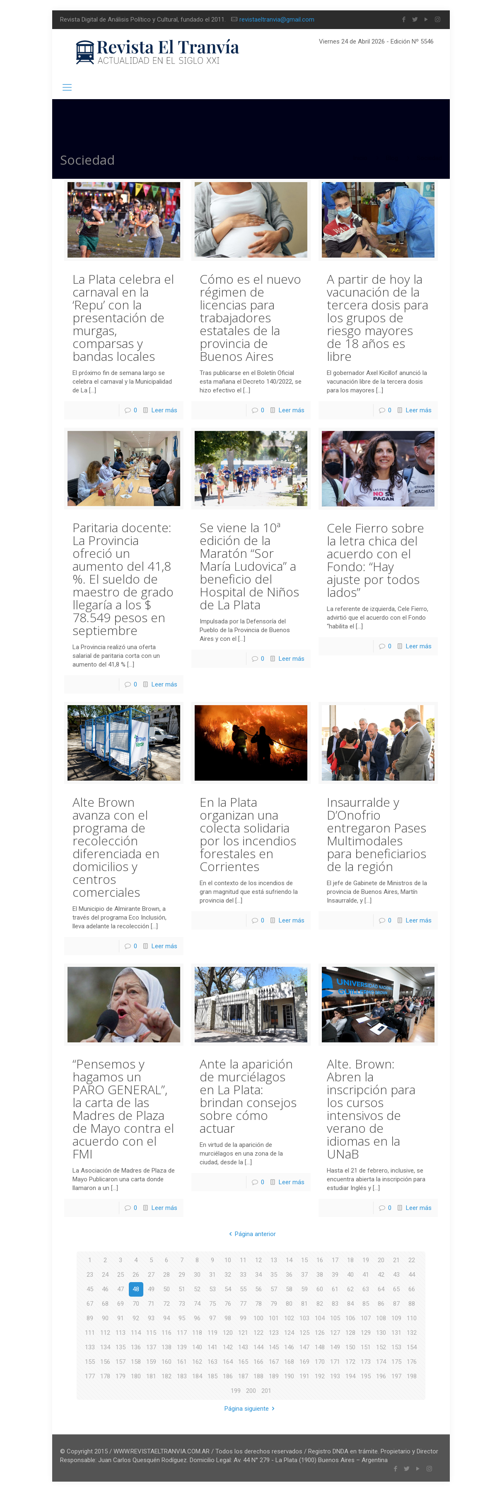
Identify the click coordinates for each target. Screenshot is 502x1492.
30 (197, 1274)
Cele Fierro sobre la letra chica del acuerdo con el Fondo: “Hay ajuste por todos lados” (375, 560)
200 (251, 1391)
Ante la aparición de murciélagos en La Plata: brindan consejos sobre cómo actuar (248, 1096)
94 (166, 1318)
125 (304, 1332)
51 (182, 1289)
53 (212, 1289)
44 (411, 1274)
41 (365, 1274)
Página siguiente (251, 1408)
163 (212, 1361)
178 (105, 1376)
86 (381, 1303)
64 (381, 1289)
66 (411, 1289)
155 (90, 1361)
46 (105, 1289)
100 (258, 1318)
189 (274, 1376)
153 (396, 1347)
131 (396, 1332)
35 (273, 1274)
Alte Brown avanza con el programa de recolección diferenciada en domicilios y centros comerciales (115, 847)
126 (320, 1332)
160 (166, 1361)
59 (304, 1289)
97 (212, 1318)
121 (243, 1332)
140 (197, 1347)
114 (136, 1332)
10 (227, 1260)
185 (212, 1376)
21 (396, 1260)
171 (335, 1361)
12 (258, 1260)
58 (289, 1289)
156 (105, 1361)
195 (366, 1376)
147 (304, 1347)
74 (197, 1303)
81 (304, 1303)
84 (350, 1303)
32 (227, 1274)
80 (289, 1303)
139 (182, 1347)
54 (227, 1289)
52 (197, 1289)
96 (197, 1318)
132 (412, 1332)
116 (166, 1332)
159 (151, 1361)
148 (320, 1347)
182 (166, 1376)
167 (274, 1361)
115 (151, 1332)
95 (182, 1318)
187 (243, 1376)
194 (350, 1376)
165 (243, 1361)
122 (258, 1332)
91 (120, 1318)
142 (228, 1347)
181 (151, 1376)
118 (197, 1332)
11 (243, 1260)
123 (274, 1332)
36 (289, 1274)
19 (365, 1260)
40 (350, 1274)
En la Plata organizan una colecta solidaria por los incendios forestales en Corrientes (248, 834)
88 (411, 1303)
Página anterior (251, 1234)
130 (381, 1332)
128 (350, 1332)
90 (105, 1318)
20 (381, 1260)
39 (335, 1274)
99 (243, 1318)
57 (273, 1289)
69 (120, 1303)
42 (381, 1274)
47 (120, 1289)
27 (151, 1274)
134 (105, 1347)
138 (166, 1347)
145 (274, 1347)
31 (212, 1274)
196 (381, 1376)
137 (151, 1347)
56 (258, 1289)
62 (350, 1289)
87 (396, 1303)
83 (335, 1303)
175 (396, 1361)
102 (289, 1318)
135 (121, 1347)
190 (289, 1376)
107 (366, 1318)
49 (151, 1289)
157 (121, 1361)
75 (212, 1303)
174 (381, 1361)
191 (304, 1376)
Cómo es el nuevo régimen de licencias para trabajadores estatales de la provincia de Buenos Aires (250, 317)
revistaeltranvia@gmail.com (276, 19)
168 (289, 1361)
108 (381, 1318)
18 (350, 1260)
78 (258, 1303)
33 (243, 1274)
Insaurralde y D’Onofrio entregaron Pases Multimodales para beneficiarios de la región (376, 834)
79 (273, 1303)
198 (412, 1376)
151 (366, 1347)
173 (366, 1361)
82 (319, 1303)
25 (120, 1274)
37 (304, 1274)
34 (258, 1274)
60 (319, 1289)
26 (136, 1274)
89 (90, 1318)
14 (289, 1260)
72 (166, 1303)
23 (90, 1274)
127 (335, 1332)
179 (121, 1376)
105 (335, 1318)
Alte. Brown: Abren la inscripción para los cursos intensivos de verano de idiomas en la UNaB (371, 1108)
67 (90, 1303)
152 (381, 1347)
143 (243, 1347)
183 (182, 1376)
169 (304, 1361)
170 (320, 1361)
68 (105, 1303)
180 (136, 1376)
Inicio (360, 158)
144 (258, 1347)
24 (105, 1274)
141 (212, 1347)
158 (136, 1361)
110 (412, 1318)
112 (105, 1332)
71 (151, 1303)
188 (258, 1376)
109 (396, 1318)
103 (304, 1318)
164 (228, 1361)
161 (182, 1361)
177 (90, 1376)
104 (320, 1318)
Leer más (164, 410)
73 (182, 1303)
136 (136, 1347)
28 (166, 1274)
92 (136, 1318)
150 (350, 1347)
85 (365, 1303)
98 (227, 1318)
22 (411, 1260)
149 (335, 1347)
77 (243, 1303)
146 (289, 1347)
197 (396, 1376)
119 (212, 1332)
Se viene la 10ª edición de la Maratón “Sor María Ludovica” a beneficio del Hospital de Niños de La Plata (249, 566)
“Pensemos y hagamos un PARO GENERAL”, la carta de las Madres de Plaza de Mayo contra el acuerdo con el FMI (123, 1108)
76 (227, 1303)
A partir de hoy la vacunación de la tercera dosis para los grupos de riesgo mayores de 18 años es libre (377, 317)
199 (236, 1391)
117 (182, 1332)
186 (228, 1376)
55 (243, 1289)
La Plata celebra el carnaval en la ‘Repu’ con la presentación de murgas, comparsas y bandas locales (123, 317)
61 (335, 1289)
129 (366, 1332)
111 (90, 1332)
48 (136, 1289)
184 (197, 1376)
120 (228, 1332)
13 (273, 1260)
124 (289, 1332)
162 (197, 1361)
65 (396, 1289)
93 (151, 1318)
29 (182, 1274)
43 (396, 1274)
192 (320, 1376)
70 (136, 1303)
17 (335, 1260)
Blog (392, 158)
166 (258, 1361)
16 (319, 1260)
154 (412, 1347)
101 (274, 1318)
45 (90, 1289)
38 (319, 1274)
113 (121, 1332)
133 (90, 1347)
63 (365, 1289)
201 (266, 1391)
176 (412, 1361)
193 (335, 1376)
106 (350, 1318)
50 (166, 1289)
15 (304, 1260)
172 (350, 1361)
